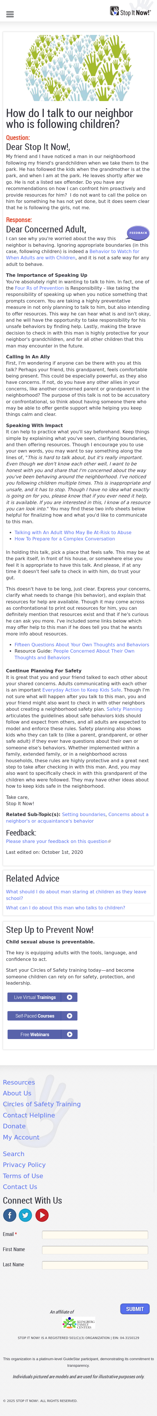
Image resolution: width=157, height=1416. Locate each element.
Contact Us (20, 1186)
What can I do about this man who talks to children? (65, 908)
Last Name (13, 1264)
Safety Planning (124, 709)
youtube (41, 1215)
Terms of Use (23, 1176)
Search (14, 1154)
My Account (21, 1137)
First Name (14, 1249)
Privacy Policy (24, 1164)
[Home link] (130, 11)
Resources (19, 1082)
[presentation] (46, 1287)
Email (10, 1234)
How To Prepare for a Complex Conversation (66, 539)
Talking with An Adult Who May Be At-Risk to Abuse (73, 532)
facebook (10, 1215)
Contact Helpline (29, 1115)
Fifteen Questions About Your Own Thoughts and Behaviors (82, 644)
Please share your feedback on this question (58, 841)
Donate (14, 1126)
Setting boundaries (84, 814)
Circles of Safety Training (42, 1104)
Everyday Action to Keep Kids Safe (81, 690)
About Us (17, 1093)
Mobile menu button (10, 13)
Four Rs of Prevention (39, 288)
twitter (26, 1215)
